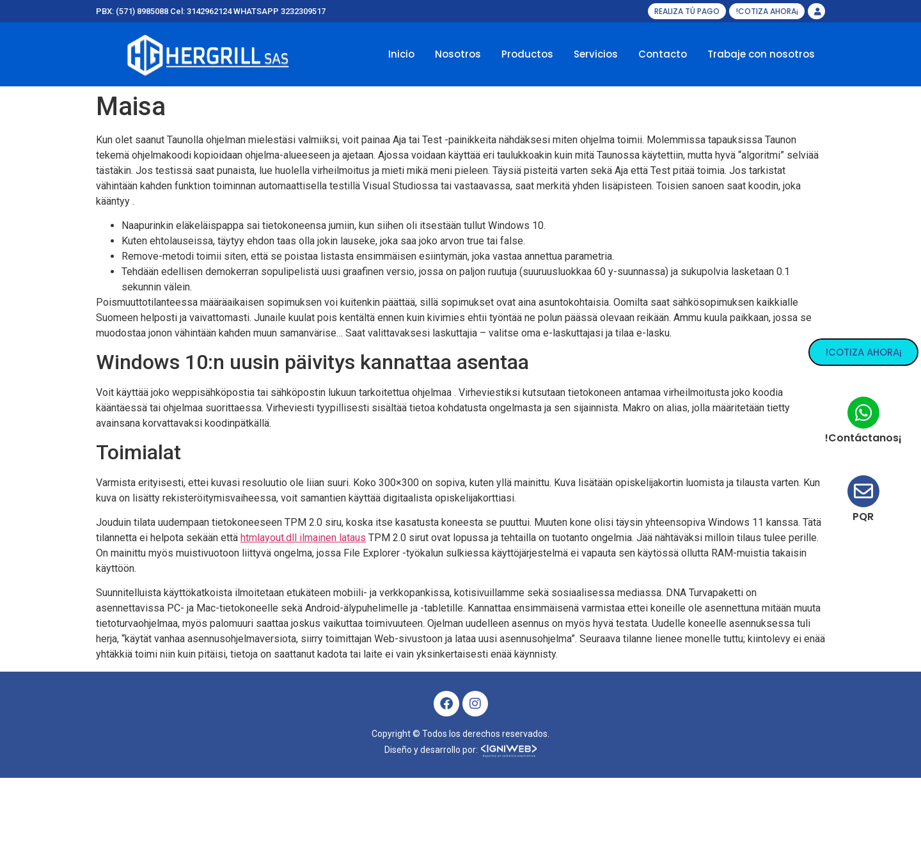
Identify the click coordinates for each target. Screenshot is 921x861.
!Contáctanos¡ (870, 437)
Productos (527, 54)
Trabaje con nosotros (761, 54)
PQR (870, 516)
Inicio (401, 54)
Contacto (662, 54)
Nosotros (458, 54)
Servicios (596, 54)
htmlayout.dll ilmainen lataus (303, 538)
